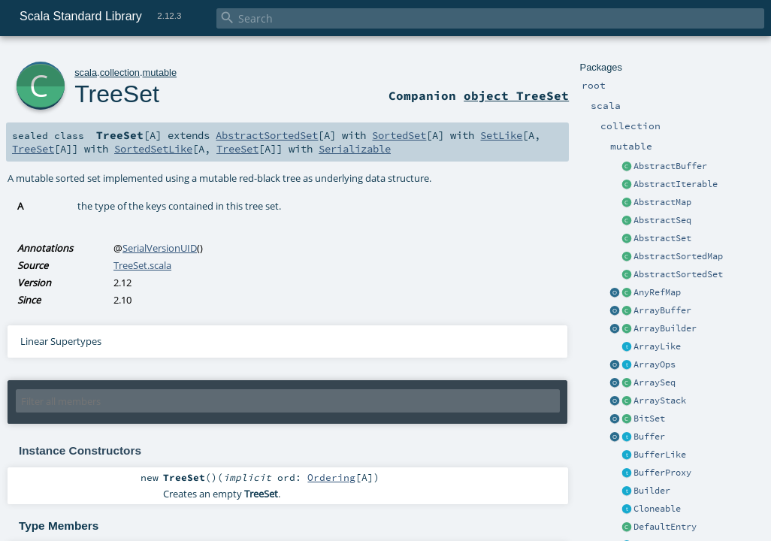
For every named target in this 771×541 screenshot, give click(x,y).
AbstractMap (662, 202)
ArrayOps (654, 364)
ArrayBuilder (665, 328)
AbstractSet (662, 238)
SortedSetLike (153, 149)
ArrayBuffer (662, 310)
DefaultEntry (665, 526)
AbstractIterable (675, 184)
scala (85, 72)
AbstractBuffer (670, 166)
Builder (651, 490)
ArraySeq (654, 382)
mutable (160, 72)
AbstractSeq (662, 220)
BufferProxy (662, 472)
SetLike (501, 135)
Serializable (355, 149)
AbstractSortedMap (678, 256)
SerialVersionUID (159, 248)
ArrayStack (659, 400)
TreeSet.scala (142, 265)
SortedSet (399, 135)
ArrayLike (657, 346)
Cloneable (657, 508)
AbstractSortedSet (678, 274)
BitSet (649, 418)
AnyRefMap (657, 292)
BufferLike (659, 454)
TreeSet (116, 93)
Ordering (331, 477)
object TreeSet (516, 95)
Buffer (649, 436)
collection (120, 72)
